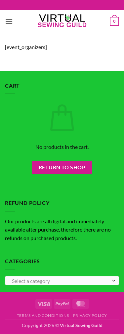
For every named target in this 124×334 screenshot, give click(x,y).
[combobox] (62, 280)
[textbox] (60, 281)
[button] (9, 21)
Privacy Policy (90, 315)
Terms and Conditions (43, 315)
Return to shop (62, 167)
